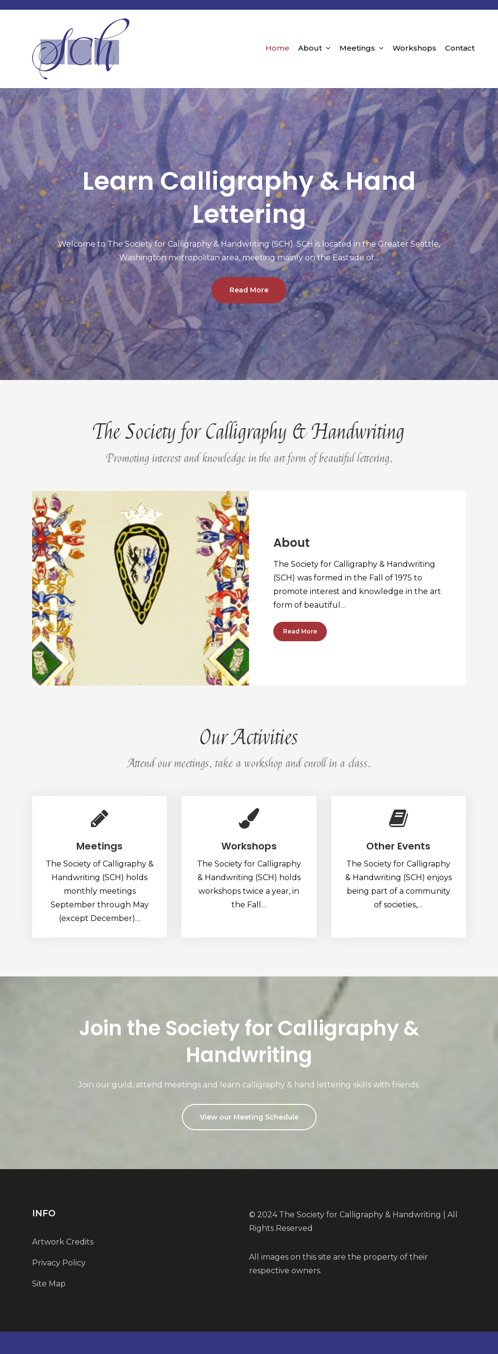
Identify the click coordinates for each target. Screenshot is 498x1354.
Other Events (398, 846)
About (310, 48)
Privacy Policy (59, 1262)
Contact (460, 48)
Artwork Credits (62, 1241)
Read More (249, 290)
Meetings (357, 48)
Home (277, 48)
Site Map (49, 1283)
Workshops (414, 48)
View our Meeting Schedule (249, 1117)
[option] (249, 234)
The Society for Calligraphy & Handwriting (360, 1214)
